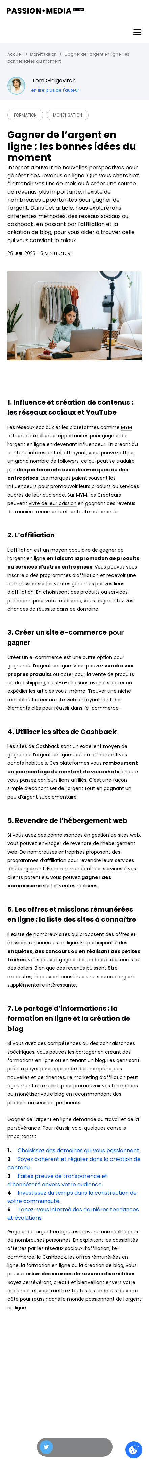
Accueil (15, 54)
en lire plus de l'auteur (55, 90)
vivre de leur (44, 503)
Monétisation (43, 54)
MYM (126, 427)
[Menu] (137, 32)
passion (68, 503)
